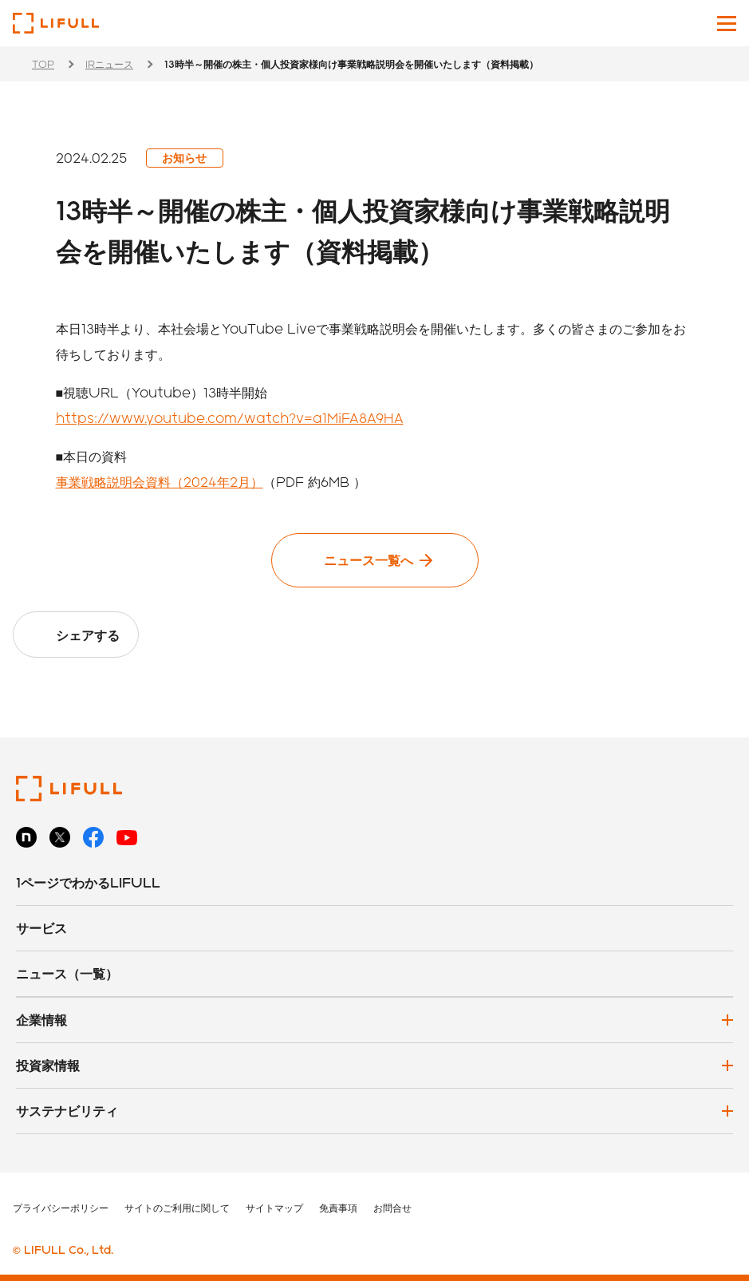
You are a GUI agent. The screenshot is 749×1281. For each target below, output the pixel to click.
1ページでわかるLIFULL (88, 882)
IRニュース (109, 64)
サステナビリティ (67, 1110)
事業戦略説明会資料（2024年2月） (159, 481)
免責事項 (338, 1207)
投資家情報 (48, 1065)
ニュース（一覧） (67, 973)
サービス (41, 927)
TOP (43, 64)
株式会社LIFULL (56, 23)
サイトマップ (274, 1207)
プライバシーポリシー (60, 1207)
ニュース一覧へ (368, 559)
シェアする (88, 634)
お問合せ (392, 1207)
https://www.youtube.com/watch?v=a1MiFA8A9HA (230, 417)
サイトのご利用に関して (177, 1207)
